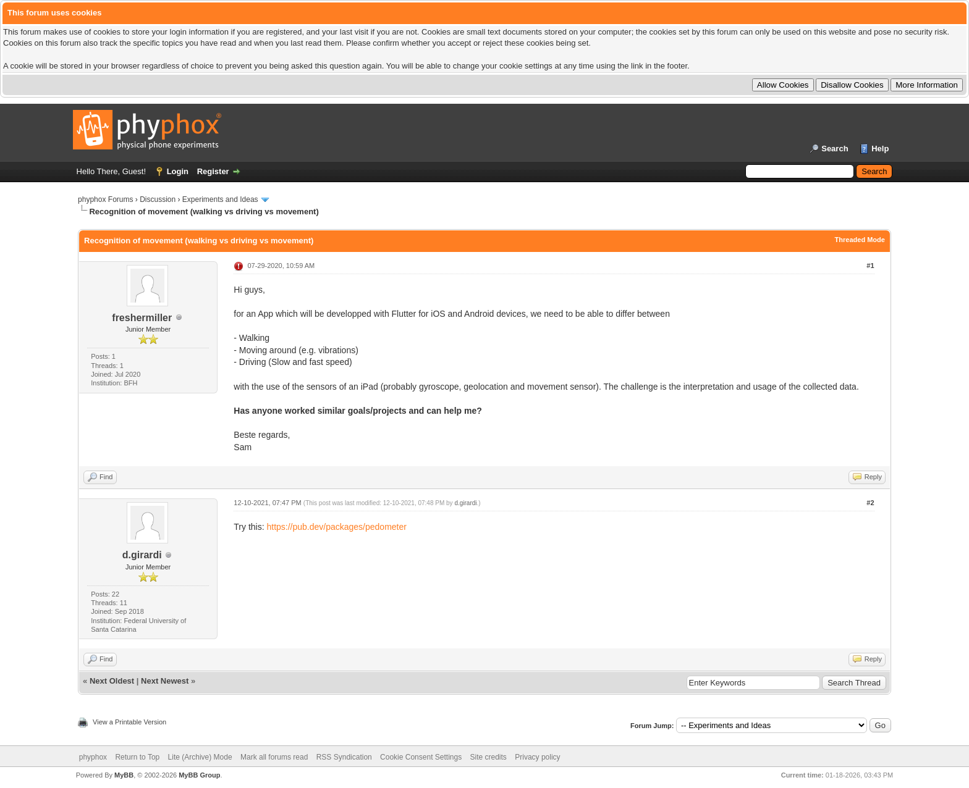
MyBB (123, 775)
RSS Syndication (344, 757)
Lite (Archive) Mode (200, 757)
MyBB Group (199, 775)
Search (834, 148)
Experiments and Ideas (220, 199)
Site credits (488, 757)
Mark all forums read (274, 757)
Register (213, 171)
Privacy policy (537, 757)
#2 (870, 502)
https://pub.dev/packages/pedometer (336, 527)
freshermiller (142, 317)
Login (177, 171)
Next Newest (164, 680)
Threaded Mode (860, 239)
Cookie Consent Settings (421, 757)
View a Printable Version (129, 722)
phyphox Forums (105, 199)
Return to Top (137, 757)
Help (880, 148)
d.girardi (142, 555)
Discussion (158, 199)
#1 (870, 265)
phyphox (93, 757)
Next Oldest (112, 680)
